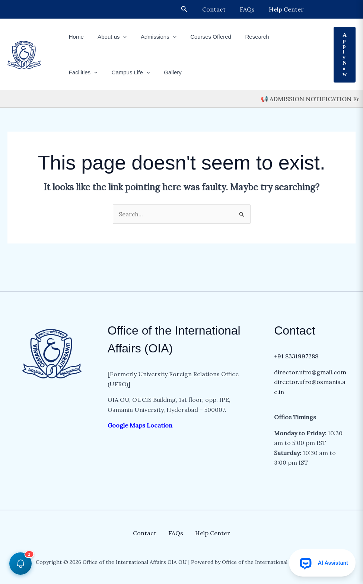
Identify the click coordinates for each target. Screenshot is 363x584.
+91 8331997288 (296, 356)
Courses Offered (201, 36)
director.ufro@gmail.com (310, 372)
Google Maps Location (141, 425)
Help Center (287, 9)
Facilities (282, 37)
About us (107, 37)
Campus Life (86, 72)
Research (245, 36)
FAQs (250, 9)
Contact (219, 9)
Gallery (126, 72)
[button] (191, 9)
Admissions (151, 37)
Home (74, 36)
